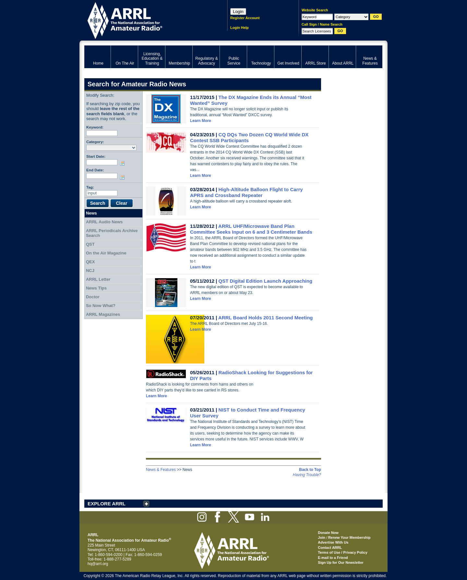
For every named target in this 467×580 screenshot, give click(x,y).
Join (321, 537)
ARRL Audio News (104, 221)
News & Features (161, 469)
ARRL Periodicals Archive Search (112, 233)
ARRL (147, 20)
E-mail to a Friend (333, 558)
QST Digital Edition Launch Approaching (265, 281)
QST (90, 244)
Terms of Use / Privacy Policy (342, 552)
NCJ (90, 270)
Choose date (123, 163)
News (91, 213)
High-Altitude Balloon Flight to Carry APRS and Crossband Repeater (246, 192)
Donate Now (328, 533)
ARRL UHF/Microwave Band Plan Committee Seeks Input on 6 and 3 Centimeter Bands (251, 229)
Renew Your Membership (349, 537)
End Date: (95, 170)
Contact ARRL (330, 547)
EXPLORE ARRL (107, 503)
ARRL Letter (98, 279)
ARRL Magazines (103, 314)
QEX (90, 261)
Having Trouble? (307, 475)
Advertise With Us (333, 542)
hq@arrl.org (98, 563)
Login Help (239, 28)
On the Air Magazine (106, 253)
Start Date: (95, 156)
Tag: (90, 187)
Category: (95, 142)
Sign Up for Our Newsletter (341, 562)
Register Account (245, 18)
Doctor (93, 296)
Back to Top (310, 469)
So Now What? (100, 305)
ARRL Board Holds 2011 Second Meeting (265, 317)
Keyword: (94, 127)
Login (238, 11)
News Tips (96, 288)
